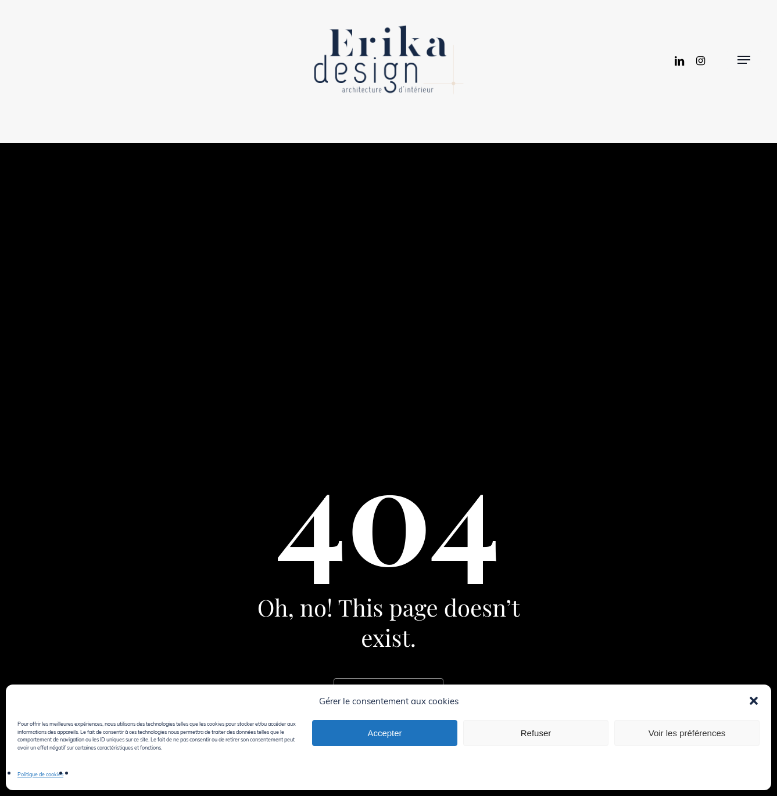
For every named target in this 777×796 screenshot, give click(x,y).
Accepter (384, 733)
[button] (754, 701)
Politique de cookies (40, 773)
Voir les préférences (687, 733)
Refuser (536, 733)
